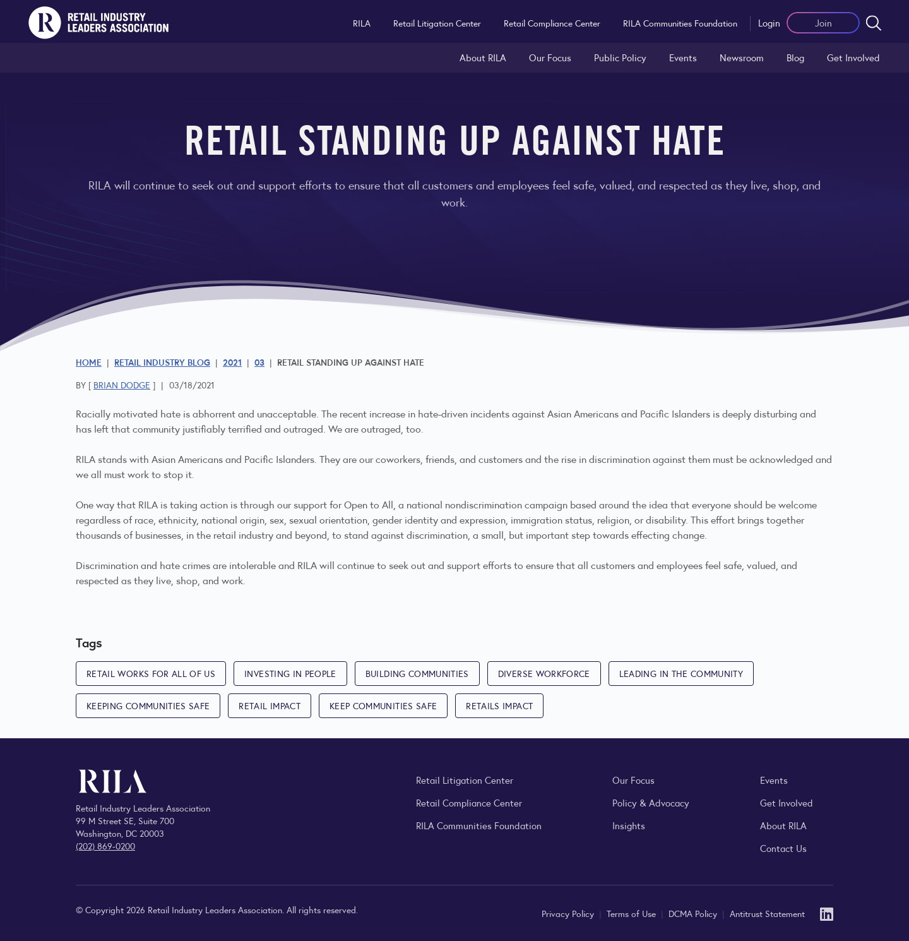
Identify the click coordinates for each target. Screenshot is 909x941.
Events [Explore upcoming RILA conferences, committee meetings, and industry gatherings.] (774, 779)
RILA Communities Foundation (680, 22)
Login (769, 22)
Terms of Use (632, 913)
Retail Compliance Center (552, 22)
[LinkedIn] (826, 913)
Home (89, 362)
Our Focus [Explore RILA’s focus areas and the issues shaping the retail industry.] (550, 57)
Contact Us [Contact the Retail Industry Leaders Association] (783, 848)
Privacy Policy (569, 913)
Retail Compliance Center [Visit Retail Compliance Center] (469, 802)
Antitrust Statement (767, 913)
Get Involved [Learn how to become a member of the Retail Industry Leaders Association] (853, 57)
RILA (362, 22)
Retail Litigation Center (437, 22)
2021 (232, 362)
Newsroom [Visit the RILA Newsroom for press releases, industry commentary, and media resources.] (742, 57)
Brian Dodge (121, 384)
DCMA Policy (694, 913)
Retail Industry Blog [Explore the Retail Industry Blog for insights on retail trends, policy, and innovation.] (162, 362)
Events (683, 57)
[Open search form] (874, 23)
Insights (628, 825)
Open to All (368, 504)
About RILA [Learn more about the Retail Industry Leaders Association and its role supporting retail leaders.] (483, 57)
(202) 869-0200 (105, 845)
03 (259, 362)
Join (823, 22)
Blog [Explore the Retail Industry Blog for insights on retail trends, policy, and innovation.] (795, 57)
